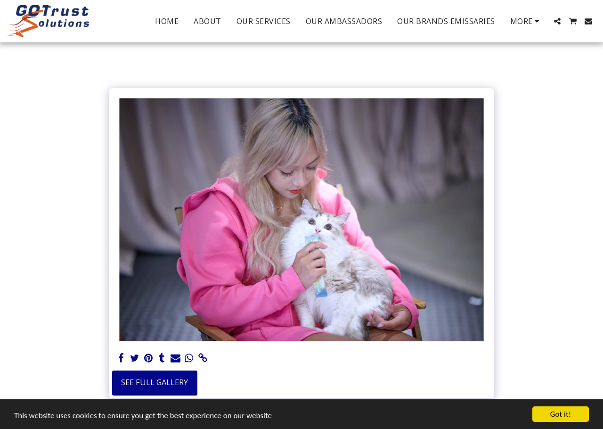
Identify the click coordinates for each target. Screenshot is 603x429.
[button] (557, 21)
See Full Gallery (154, 382)
